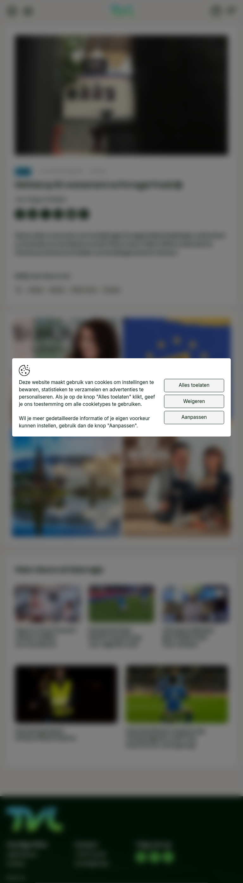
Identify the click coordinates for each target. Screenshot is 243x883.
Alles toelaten (194, 385)
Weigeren (194, 401)
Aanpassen (194, 417)
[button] (123, 96)
